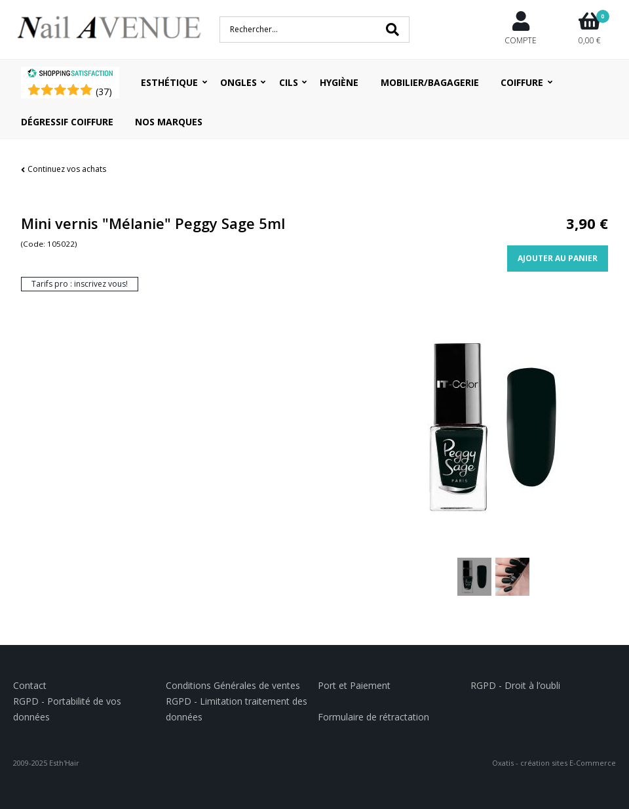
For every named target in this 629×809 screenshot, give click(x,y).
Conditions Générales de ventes (233, 685)
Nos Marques (168, 121)
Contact (30, 685)
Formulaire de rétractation (373, 717)
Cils (288, 82)
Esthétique (169, 82)
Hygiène (339, 82)
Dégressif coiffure (67, 121)
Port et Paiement (354, 685)
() (104, 91)
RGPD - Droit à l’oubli (515, 685)
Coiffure (522, 82)
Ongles (238, 82)
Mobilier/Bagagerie (430, 82)
